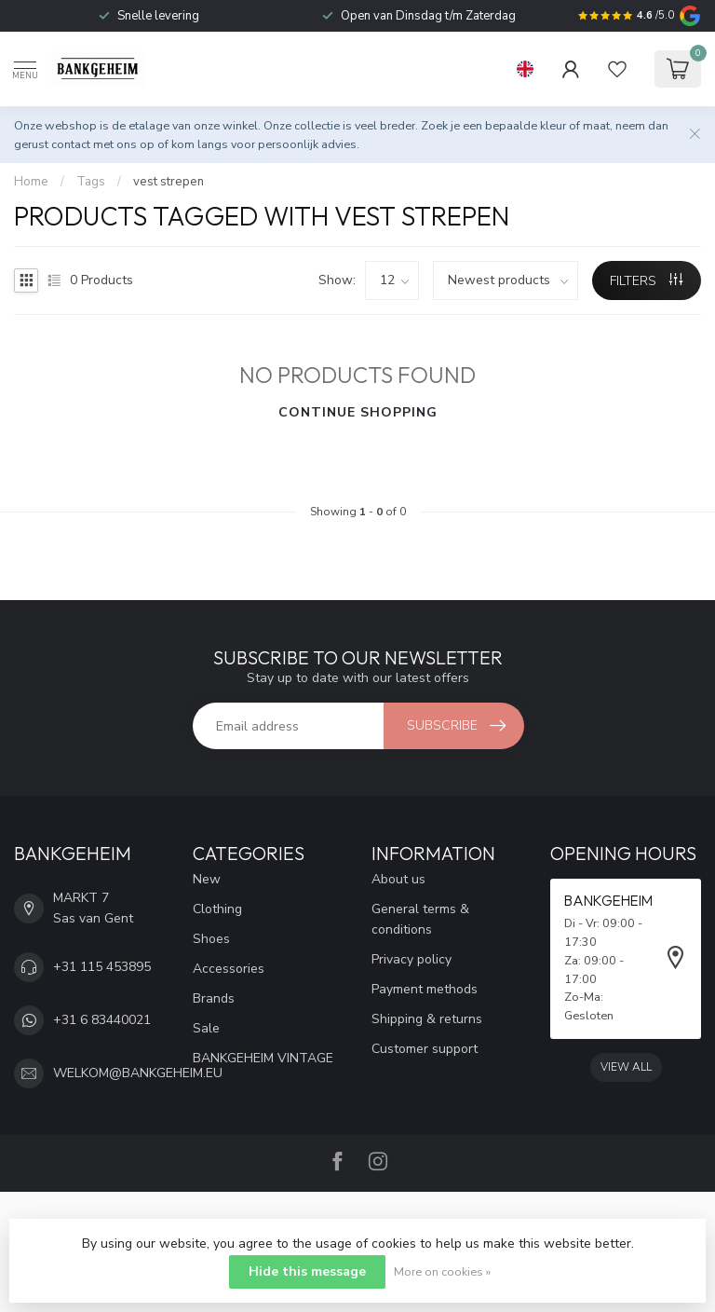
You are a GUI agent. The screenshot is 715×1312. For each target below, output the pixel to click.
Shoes (211, 939)
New (207, 879)
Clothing (217, 909)
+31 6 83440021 (102, 1020)
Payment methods (424, 989)
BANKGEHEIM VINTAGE (263, 1058)
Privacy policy (411, 959)
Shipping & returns (426, 1019)
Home (31, 181)
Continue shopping (358, 412)
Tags (90, 181)
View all (626, 1066)
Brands (214, 998)
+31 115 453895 (102, 967)
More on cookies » (442, 1271)
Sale (206, 1028)
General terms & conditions (420, 919)
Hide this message (307, 1271)
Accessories (228, 968)
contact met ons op (103, 144)
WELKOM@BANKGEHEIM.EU (138, 1073)
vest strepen (168, 181)
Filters (646, 281)
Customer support (424, 1049)
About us (398, 879)
